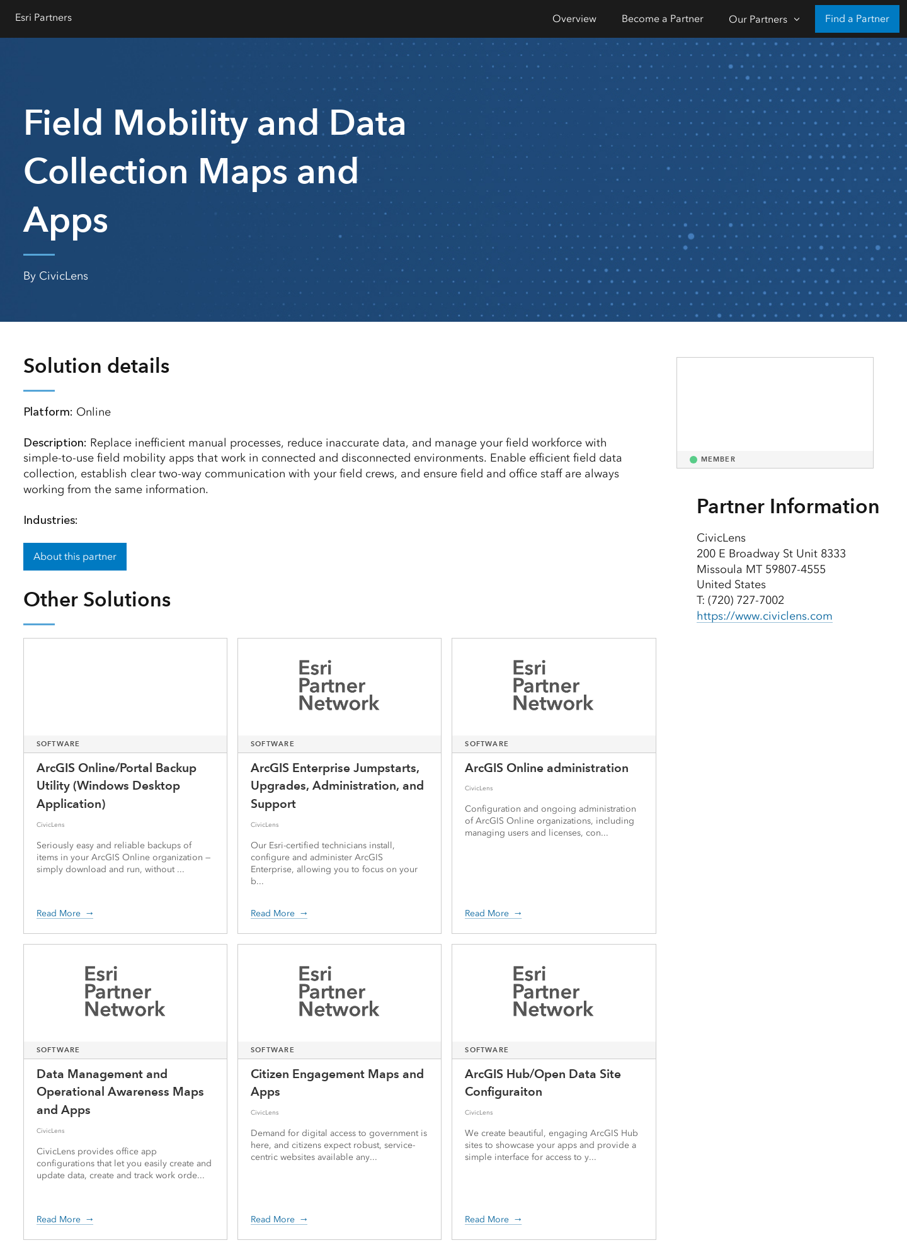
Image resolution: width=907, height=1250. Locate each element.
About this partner (75, 556)
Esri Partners (43, 17)
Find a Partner (857, 19)
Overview (574, 19)
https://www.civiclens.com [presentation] (765, 616)
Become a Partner (663, 19)
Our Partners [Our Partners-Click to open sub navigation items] (758, 19)
